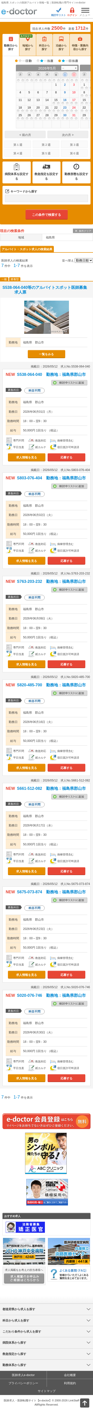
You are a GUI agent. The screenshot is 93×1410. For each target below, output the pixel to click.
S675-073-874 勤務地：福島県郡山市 (51, 892)
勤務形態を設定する (76, 176)
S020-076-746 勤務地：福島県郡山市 (51, 995)
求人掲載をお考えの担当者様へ (24, 1276)
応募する (66, 457)
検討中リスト (58, 15)
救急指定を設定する (46, 176)
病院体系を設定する (17, 176)
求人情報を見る (26, 457)
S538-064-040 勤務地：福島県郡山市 (51, 374)
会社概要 (70, 1375)
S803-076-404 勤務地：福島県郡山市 (51, 478)
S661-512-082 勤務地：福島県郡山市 (51, 788)
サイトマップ (47, 1391)
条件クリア (85, 231)
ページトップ (80, 1402)
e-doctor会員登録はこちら (46, 1121)
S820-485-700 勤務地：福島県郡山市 (51, 685)
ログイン (72, 15)
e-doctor (19, 11)
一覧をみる (46, 354)
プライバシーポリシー (23, 1383)
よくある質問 (69, 1273)
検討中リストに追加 (69, 382)
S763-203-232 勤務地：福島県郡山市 (51, 581)
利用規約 (70, 1383)
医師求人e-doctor (23, 1375)
